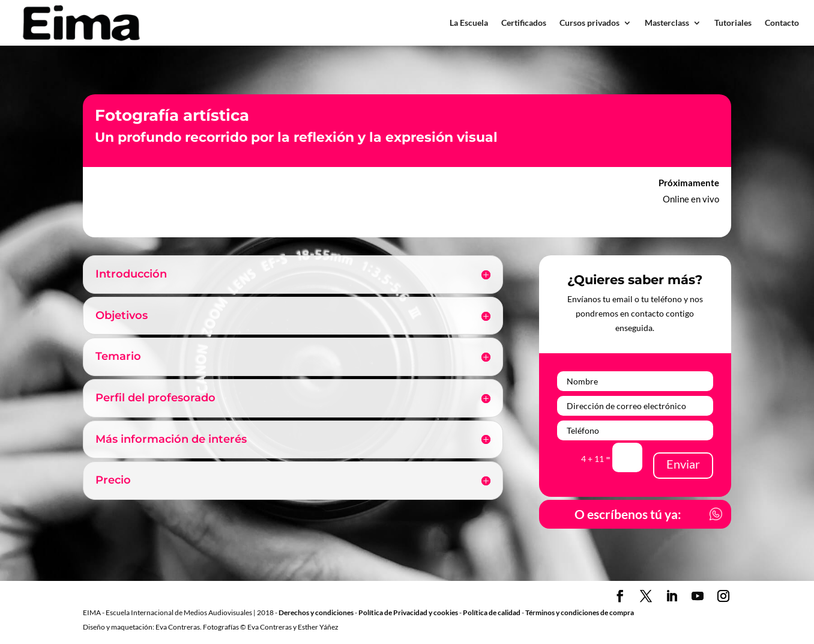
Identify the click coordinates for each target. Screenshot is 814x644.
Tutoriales (733, 22)
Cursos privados (589, 22)
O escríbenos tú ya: (627, 514)
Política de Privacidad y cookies (408, 613)
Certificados (523, 22)
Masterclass (667, 22)
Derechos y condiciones (316, 613)
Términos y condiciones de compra (579, 613)
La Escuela (469, 22)
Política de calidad (491, 613)
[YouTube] (698, 598)
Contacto (782, 22)
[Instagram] (723, 598)
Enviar (683, 464)
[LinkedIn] (672, 598)
